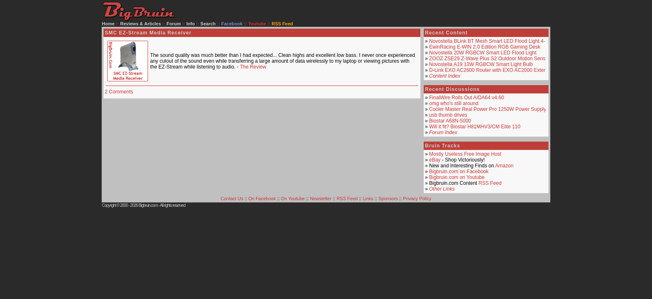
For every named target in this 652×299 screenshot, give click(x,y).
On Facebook (262, 198)
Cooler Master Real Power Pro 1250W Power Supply (487, 109)
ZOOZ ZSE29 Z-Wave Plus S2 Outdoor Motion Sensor (489, 58)
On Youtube (293, 198)
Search (208, 23)
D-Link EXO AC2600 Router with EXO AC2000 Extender (491, 70)
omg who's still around (453, 103)
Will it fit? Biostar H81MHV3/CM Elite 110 (474, 127)
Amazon (504, 166)
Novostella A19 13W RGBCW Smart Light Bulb (481, 64)
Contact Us (232, 198)
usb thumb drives (448, 115)
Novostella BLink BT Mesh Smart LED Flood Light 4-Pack (492, 41)
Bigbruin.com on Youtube (456, 177)
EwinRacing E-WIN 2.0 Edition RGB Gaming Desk (484, 47)
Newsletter (320, 198)
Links (368, 198)
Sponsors (388, 198)
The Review (253, 67)
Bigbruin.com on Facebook (459, 171)
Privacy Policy (417, 198)
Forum (174, 23)
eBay (434, 160)
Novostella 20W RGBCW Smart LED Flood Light (482, 53)
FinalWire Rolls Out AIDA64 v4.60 (466, 97)
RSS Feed (490, 183)
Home (108, 23)
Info (190, 23)
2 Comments (119, 92)
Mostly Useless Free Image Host (465, 154)
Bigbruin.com (148, 205)
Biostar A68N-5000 (450, 121)
